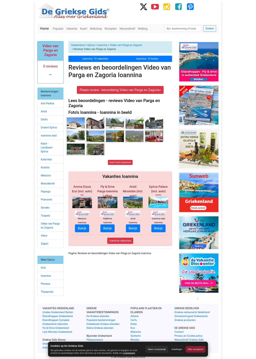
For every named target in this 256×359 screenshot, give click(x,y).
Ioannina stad (48, 135)
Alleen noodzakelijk (157, 349)
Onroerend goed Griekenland (191, 316)
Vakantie (72, 28)
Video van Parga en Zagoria (126, 45)
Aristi (44, 111)
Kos (132, 328)
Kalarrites (46, 159)
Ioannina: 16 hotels (147, 58)
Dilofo (44, 119)
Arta (43, 267)
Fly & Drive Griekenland (55, 328)
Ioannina (102, 45)
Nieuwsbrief (127, 28)
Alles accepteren (195, 349)
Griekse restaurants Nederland (192, 312)
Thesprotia (47, 291)
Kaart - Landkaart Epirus (47, 147)
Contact (179, 331)
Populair (58, 28)
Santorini (135, 335)
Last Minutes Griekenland (57, 331)
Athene (134, 316)
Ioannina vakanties (120, 240)
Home (44, 28)
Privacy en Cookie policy (189, 335)
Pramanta (46, 199)
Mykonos (135, 331)
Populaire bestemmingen (101, 320)
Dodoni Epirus (49, 127)
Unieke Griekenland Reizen (57, 312)
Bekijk (82, 228)
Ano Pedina (47, 103)
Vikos (44, 235)
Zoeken (209, 28)
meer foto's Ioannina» (120, 162)
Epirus (91, 45)
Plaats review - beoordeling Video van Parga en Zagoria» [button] (120, 90)
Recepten (111, 28)
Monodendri (48, 183)
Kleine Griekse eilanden (100, 328)
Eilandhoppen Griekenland (57, 316)
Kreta (133, 324)
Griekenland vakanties (55, 324)
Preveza (45, 283)
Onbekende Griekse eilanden (103, 324)
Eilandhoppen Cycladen (56, 320)
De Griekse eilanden (98, 316)
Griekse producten (185, 320)
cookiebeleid (129, 353)
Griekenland (78, 45)
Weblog (143, 28)
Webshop (96, 28)
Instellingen (176, 349)
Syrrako (45, 207)
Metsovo (46, 175)
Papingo (45, 191)
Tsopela (45, 215)
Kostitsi (45, 167)
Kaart (83, 28)
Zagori (44, 243)
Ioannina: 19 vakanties (95, 58)
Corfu (133, 320)
